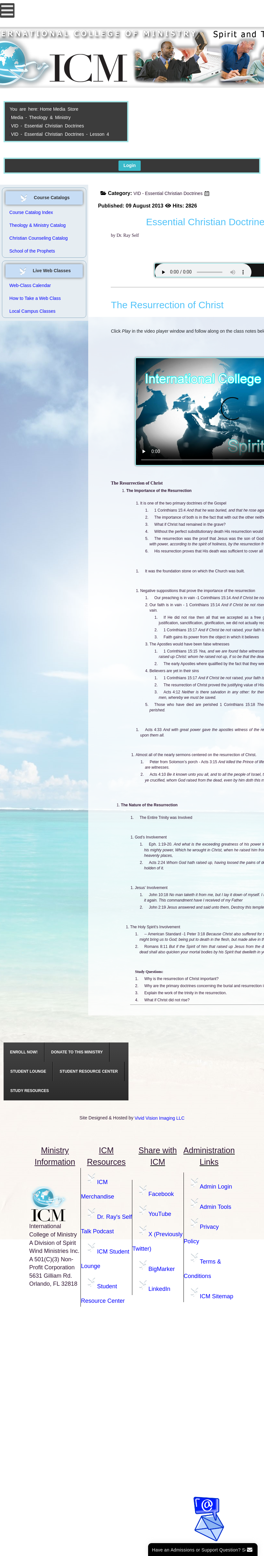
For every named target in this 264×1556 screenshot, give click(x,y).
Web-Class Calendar (30, 285)
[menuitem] (24, 1052)
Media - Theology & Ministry (41, 117)
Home (46, 109)
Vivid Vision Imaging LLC (159, 1118)
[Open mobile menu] (7, 10)
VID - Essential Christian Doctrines (47, 125)
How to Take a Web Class (35, 298)
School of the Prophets (32, 251)
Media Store (65, 109)
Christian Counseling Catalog (38, 238)
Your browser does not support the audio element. (203, 272)
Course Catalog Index (31, 212)
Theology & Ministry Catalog (37, 225)
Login (129, 165)
